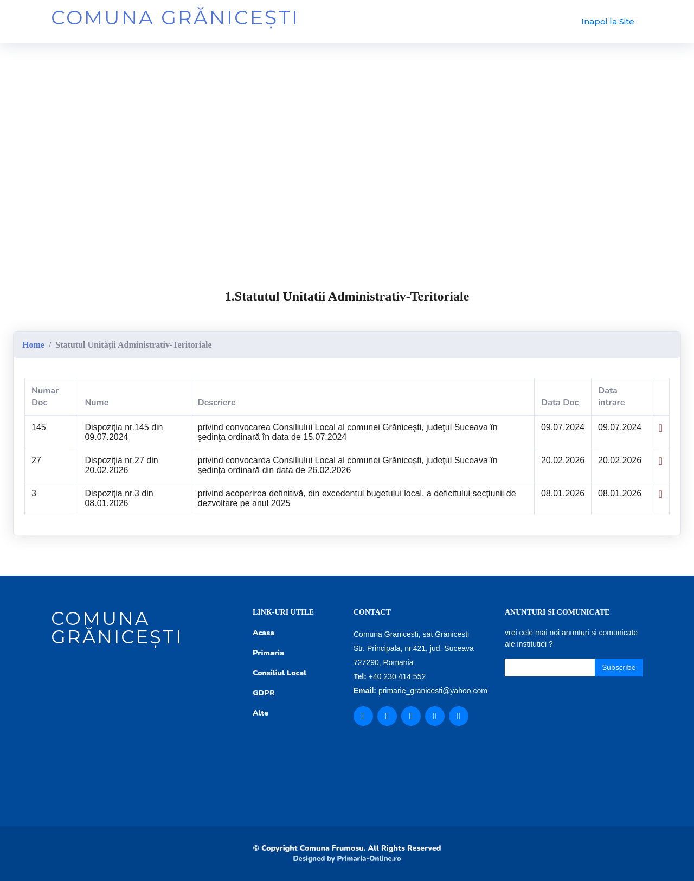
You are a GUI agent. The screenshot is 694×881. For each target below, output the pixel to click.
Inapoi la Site (607, 21)
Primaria (268, 653)
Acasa (263, 633)
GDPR (264, 693)
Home (33, 344)
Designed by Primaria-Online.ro (347, 859)
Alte (260, 713)
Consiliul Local (279, 673)
